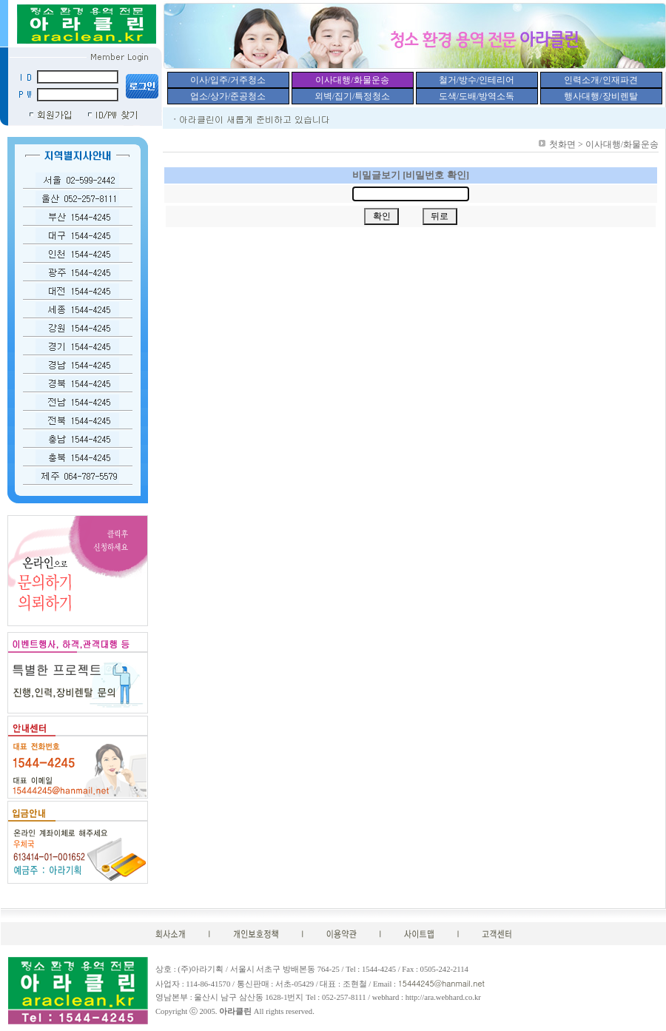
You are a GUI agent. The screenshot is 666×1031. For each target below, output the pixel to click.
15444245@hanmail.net (441, 983)
